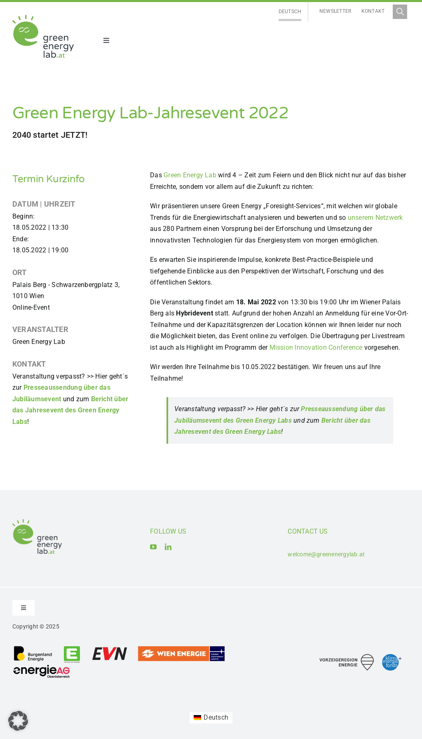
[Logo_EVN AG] (109, 648)
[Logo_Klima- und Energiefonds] (391, 657)
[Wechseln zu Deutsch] (290, 11)
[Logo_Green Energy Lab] (43, 18)
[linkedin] (168, 547)
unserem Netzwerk (375, 217)
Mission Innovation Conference (316, 347)
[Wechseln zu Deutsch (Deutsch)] (211, 718)
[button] (18, 721)
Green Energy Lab (190, 175)
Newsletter (335, 11)
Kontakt (373, 11)
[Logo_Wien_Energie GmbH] (181, 648)
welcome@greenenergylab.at (326, 554)
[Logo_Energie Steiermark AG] (72, 648)
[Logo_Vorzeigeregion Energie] (346, 657)
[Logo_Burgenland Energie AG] (33, 648)
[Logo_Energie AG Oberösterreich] (41, 666)
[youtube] (153, 547)
